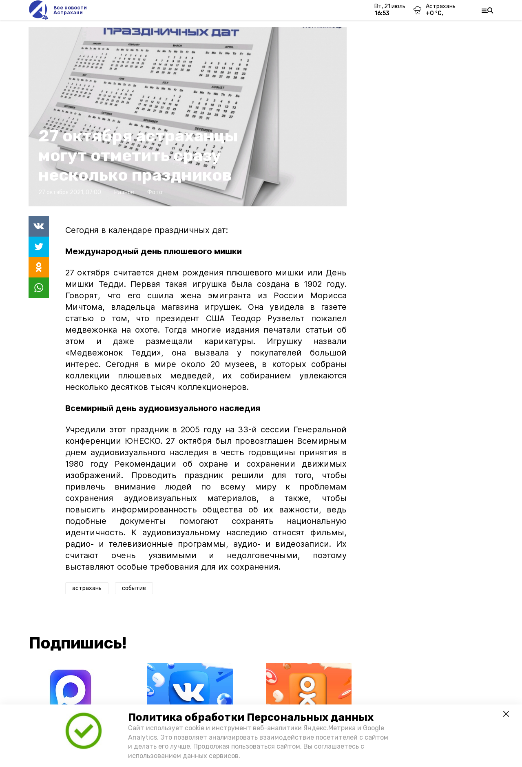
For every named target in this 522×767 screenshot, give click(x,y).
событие (134, 588)
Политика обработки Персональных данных (251, 717)
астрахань (87, 588)
